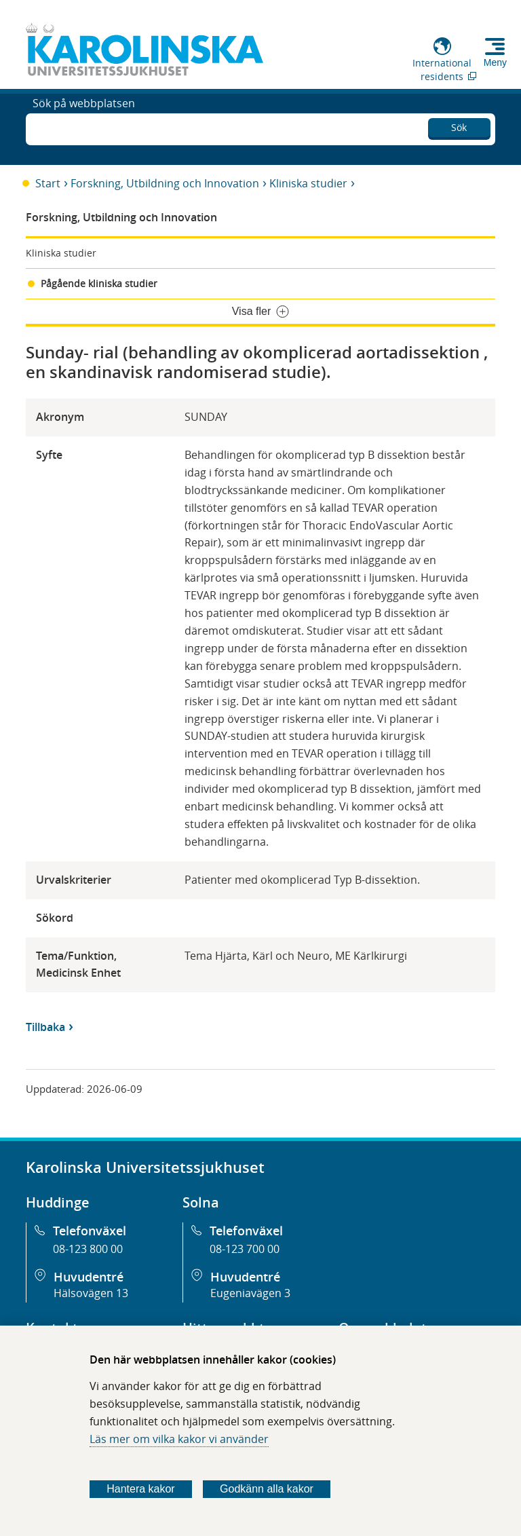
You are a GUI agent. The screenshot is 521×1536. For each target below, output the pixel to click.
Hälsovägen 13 (91, 1293)
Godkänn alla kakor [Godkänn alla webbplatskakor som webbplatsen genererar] (266, 1489)
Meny (495, 62)
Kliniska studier (308, 183)
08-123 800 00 (88, 1248)
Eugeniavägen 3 (250, 1293)
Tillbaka (45, 1026)
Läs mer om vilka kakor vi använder (179, 1438)
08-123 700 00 (244, 1248)
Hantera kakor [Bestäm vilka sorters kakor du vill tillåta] (141, 1489)
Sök (459, 125)
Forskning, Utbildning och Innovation (165, 183)
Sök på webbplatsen (84, 127)
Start (47, 183)
